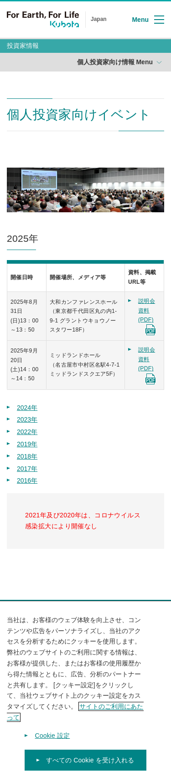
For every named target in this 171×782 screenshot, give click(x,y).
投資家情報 (23, 45)
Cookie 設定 (52, 739)
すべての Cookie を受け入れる (90, 764)
